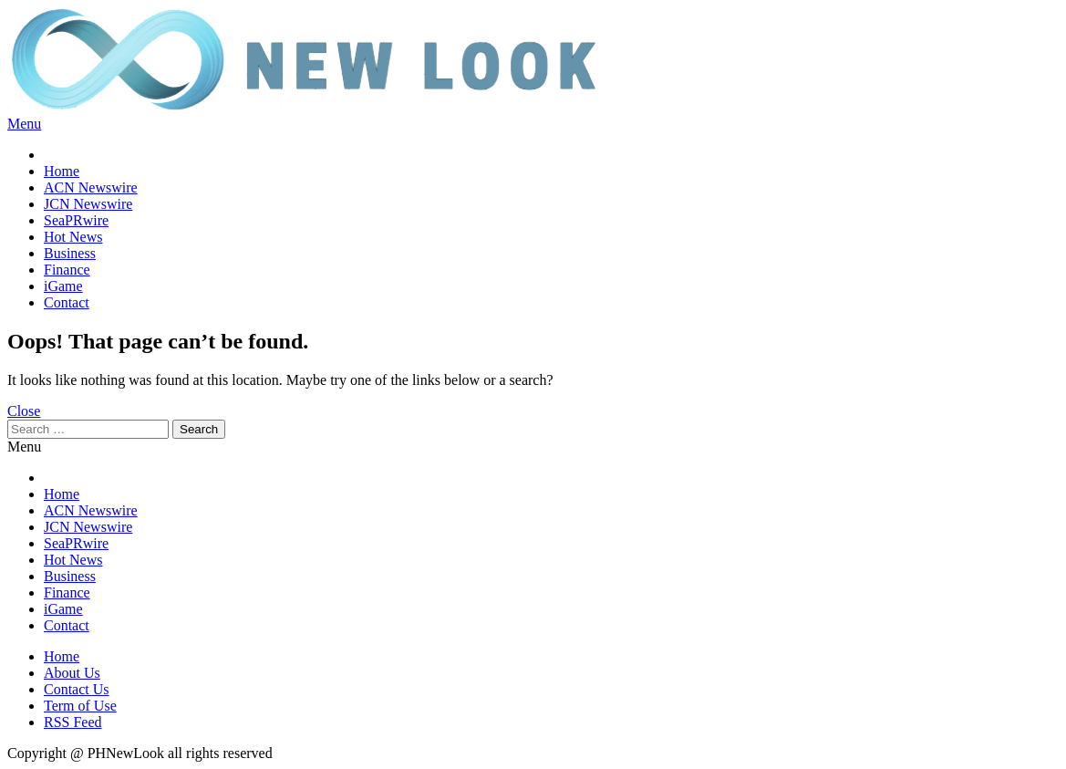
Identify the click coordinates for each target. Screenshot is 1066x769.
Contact (66, 302)
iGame (63, 286)
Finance (67, 269)
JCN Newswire (88, 204)
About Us (72, 673)
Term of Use (80, 705)
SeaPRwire (76, 220)
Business (70, 253)
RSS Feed (73, 722)
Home (61, 171)
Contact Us (76, 689)
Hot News (73, 236)
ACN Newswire (91, 187)
